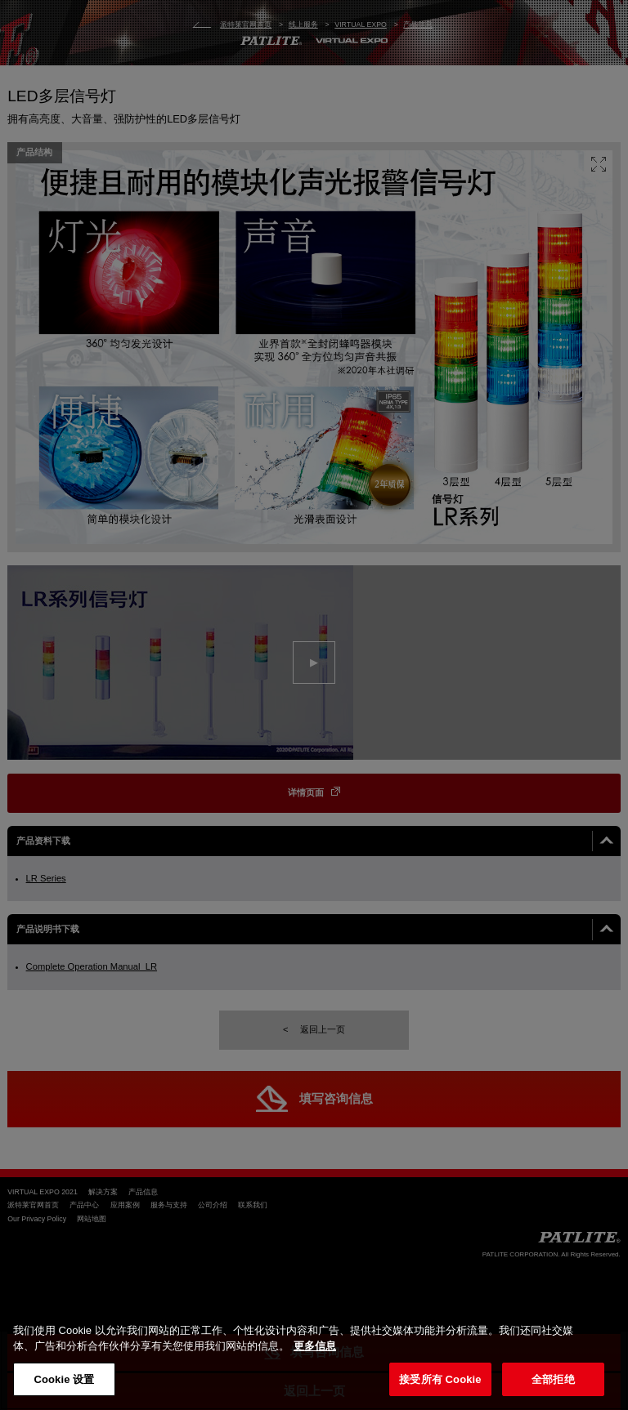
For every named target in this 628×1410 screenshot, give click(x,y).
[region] (314, 1358)
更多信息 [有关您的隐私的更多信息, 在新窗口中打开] (315, 1346)
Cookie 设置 (64, 1379)
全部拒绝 (553, 1379)
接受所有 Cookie (440, 1379)
